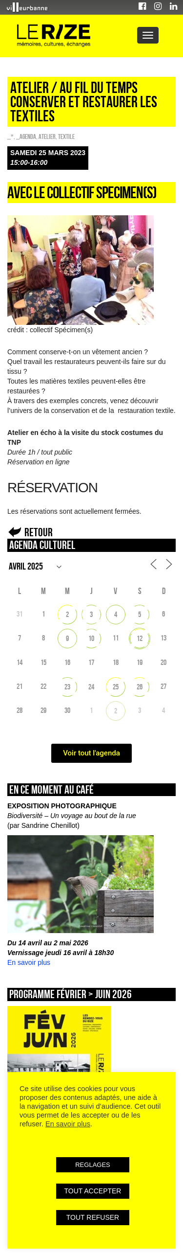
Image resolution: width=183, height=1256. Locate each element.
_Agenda (26, 136)
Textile (66, 136)
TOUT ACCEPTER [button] (93, 1191)
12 (139, 638)
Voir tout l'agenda (91, 753)
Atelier (47, 136)
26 (139, 687)
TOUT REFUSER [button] (92, 1217)
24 (91, 687)
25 (116, 687)
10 (91, 638)
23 (67, 687)
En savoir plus (28, 962)
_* (10, 136)
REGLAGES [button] (92, 1164)
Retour (38, 532)
